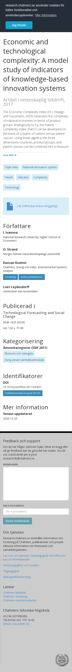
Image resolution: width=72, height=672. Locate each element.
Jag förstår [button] (19, 25)
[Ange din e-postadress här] (36, 511)
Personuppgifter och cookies (21, 565)
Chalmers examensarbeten (19, 600)
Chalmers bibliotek (14, 592)
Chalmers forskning (15, 596)
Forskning (10, 277)
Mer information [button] (46, 15)
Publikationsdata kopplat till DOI (22, 393)
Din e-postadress (13, 505)
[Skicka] (17, 521)
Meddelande (10, 464)
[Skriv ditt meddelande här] (36, 484)
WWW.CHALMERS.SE (16, 624)
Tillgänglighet (11, 571)
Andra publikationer (32, 277)
